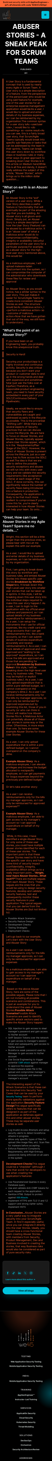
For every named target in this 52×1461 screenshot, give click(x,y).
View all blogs (26, 1290)
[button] (45, 15)
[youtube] (8, 1273)
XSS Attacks (22, 1197)
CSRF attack (24, 1063)
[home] (6, 14)
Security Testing (14, 1096)
